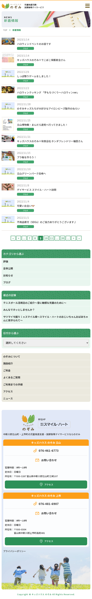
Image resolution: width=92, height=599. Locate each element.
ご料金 (7, 370)
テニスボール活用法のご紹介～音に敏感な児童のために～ (34, 302)
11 (51, 238)
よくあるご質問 (11, 377)
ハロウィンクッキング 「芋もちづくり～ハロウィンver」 (48, 92)
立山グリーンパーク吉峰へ (31, 173)
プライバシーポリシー (14, 551)
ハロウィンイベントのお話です (34, 44)
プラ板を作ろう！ (26, 157)
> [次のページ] (73, 238)
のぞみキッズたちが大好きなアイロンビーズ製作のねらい (48, 108)
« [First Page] (13, 238)
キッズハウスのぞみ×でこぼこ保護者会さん (41, 60)
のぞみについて (11, 356)
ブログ (25, 48)
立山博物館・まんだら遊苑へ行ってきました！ (42, 124)
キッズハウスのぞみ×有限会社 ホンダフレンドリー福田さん (50, 141)
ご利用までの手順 (13, 384)
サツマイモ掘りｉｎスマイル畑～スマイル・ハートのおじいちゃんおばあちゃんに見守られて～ (45, 318)
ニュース (8, 398)
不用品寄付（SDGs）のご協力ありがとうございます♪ (46, 222)
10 (46, 238)
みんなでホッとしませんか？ (19, 309)
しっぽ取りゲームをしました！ (34, 76)
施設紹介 (8, 363)
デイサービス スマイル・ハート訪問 (36, 189)
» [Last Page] (79, 238)
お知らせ (8, 275)
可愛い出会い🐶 (26, 205)
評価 (5, 261)
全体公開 (8, 268)
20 (62, 238)
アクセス (8, 391)
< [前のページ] (18, 238)
